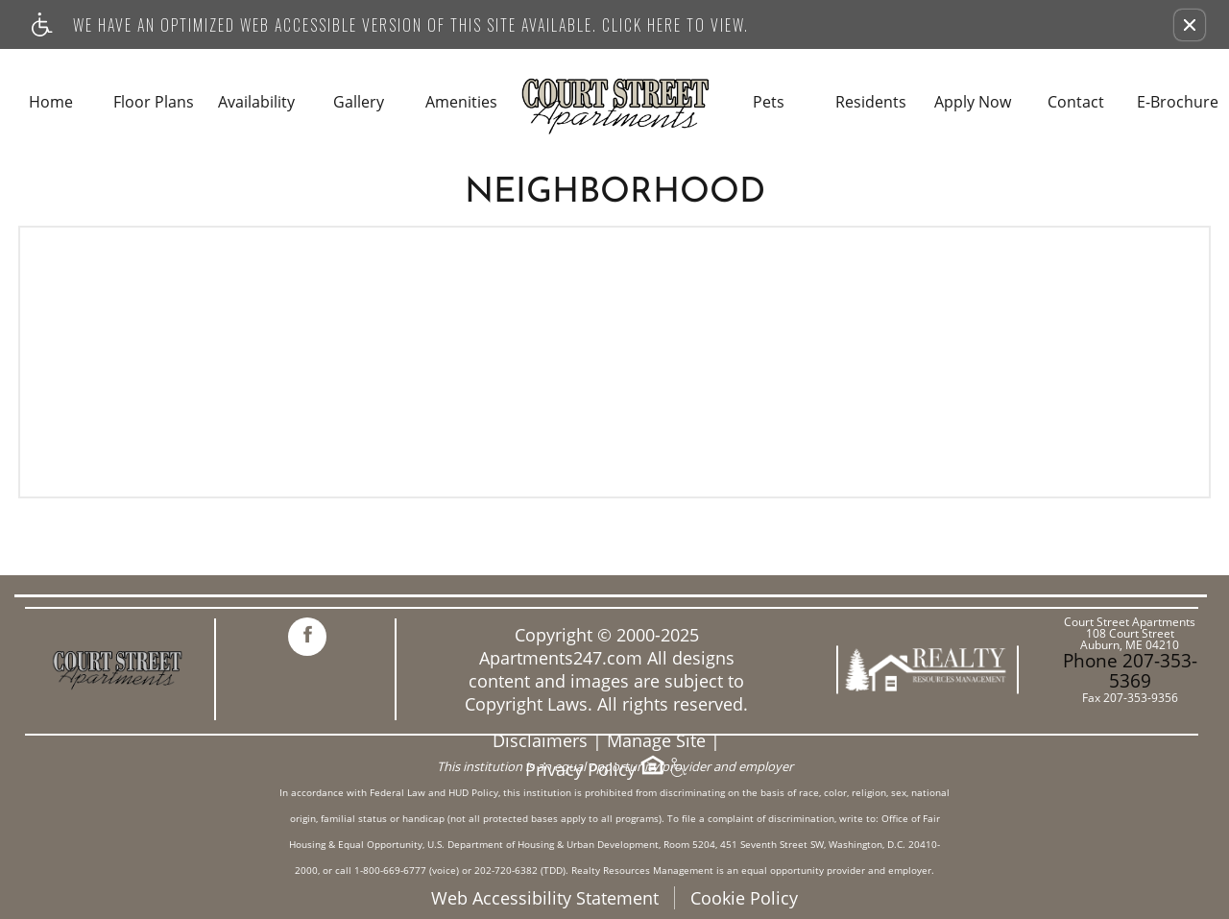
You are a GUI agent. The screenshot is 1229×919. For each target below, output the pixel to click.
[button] (1189, 25)
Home (51, 102)
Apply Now (972, 102)
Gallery (358, 102)
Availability (256, 102)
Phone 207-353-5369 (1130, 670)
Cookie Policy (744, 897)
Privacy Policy (580, 770)
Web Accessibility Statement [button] (545, 897)
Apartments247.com (560, 658)
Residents (870, 102)
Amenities (461, 102)
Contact (1076, 102)
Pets (768, 102)
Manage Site (656, 741)
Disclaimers (540, 741)
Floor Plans (153, 102)
